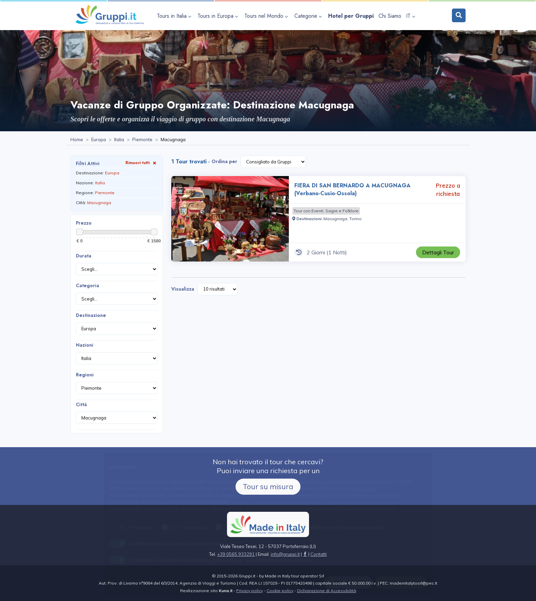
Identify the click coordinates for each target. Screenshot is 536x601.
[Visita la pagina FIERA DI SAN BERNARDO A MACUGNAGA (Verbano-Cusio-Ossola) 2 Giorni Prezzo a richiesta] (230, 219)
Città (81, 404)
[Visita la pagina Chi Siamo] (390, 16)
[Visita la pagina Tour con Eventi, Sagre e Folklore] (326, 211)
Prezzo (84, 222)
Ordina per (224, 161)
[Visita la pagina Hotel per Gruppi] (351, 16)
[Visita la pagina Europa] (98, 139)
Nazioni (84, 345)
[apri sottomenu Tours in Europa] (218, 16)
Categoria (87, 285)
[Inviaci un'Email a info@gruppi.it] (285, 554)
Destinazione (91, 315)
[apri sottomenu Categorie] (309, 16)
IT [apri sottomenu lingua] (410, 16)
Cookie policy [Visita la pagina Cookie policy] (280, 590)
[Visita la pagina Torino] (355, 218)
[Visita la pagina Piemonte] (142, 139)
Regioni (85, 374)
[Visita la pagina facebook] (305, 554)
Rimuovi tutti (141, 162)
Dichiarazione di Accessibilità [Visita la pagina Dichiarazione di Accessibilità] (326, 590)
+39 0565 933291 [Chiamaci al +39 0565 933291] (236, 554)
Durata (83, 255)
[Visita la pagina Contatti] (318, 554)
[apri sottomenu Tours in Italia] (175, 16)
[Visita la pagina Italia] (119, 139)
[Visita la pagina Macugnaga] (335, 218)
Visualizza (182, 288)
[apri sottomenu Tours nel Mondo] (267, 16)
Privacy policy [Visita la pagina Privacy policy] (249, 590)
